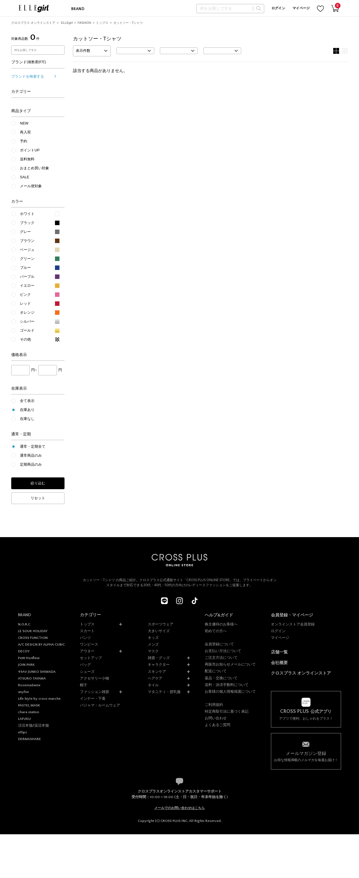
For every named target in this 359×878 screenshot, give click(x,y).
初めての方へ (216, 631)
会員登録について (219, 644)
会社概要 (279, 662)
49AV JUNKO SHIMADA (37, 672)
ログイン (278, 8)
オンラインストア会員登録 (293, 624)
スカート (87, 631)
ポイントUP (30, 150)
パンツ (85, 638)
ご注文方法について (221, 657)
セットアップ (91, 658)
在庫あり (27, 410)
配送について (216, 671)
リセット (38, 498)
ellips (22, 732)
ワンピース (89, 644)
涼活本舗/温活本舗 (33, 725)
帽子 (83, 685)
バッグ (85, 664)
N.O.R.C (24, 624)
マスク (153, 651)
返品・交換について (221, 678)
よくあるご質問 (217, 725)
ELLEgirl (67, 22)
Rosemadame (29, 685)
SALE (24, 177)
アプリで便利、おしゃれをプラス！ (306, 715)
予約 (23, 141)
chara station (28, 712)
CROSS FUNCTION (33, 638)
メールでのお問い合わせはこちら (179, 808)
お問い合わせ (216, 718)
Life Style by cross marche (39, 699)
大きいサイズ (159, 631)
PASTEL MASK (29, 705)
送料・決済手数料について (226, 685)
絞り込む (38, 483)
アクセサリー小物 (94, 678)
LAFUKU (24, 719)
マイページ (301, 8)
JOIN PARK (26, 665)
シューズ (87, 671)
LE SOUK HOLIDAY (32, 631)
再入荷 (25, 132)
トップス (102, 22)
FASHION (84, 22)
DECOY (23, 651)
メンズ (153, 644)
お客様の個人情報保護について (230, 691)
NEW (24, 123)
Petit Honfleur (29, 658)
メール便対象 (31, 186)
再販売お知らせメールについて (230, 664)
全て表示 (27, 401)
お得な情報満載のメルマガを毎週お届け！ (306, 756)
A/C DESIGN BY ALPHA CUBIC (41, 644)
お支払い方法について (223, 651)
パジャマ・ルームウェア (100, 705)
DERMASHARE (29, 739)
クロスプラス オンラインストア (33, 22)
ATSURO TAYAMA (32, 678)
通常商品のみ (31, 455)
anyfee (23, 692)
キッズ (153, 638)
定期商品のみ (31, 464)
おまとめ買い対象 (34, 168)
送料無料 (27, 159)
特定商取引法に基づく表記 (226, 711)
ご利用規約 (214, 705)
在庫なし (27, 419)
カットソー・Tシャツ (128, 22)
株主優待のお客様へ (221, 624)
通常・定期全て (32, 446)
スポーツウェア (160, 624)
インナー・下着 (92, 698)
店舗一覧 (279, 652)
